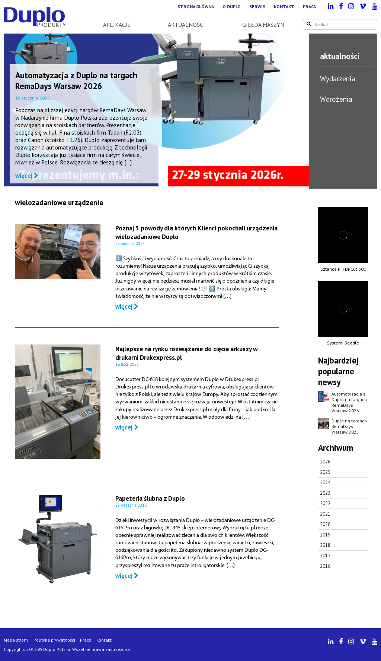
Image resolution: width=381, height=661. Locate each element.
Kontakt (284, 6)
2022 (325, 503)
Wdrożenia (336, 99)
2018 (325, 545)
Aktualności (186, 24)
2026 (325, 462)
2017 (325, 556)
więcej (26, 175)
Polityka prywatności (54, 640)
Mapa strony (16, 640)
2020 (325, 524)
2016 (325, 566)
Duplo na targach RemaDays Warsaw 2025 (349, 426)
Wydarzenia (337, 78)
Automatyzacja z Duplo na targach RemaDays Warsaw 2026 (76, 80)
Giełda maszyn (263, 24)
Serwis (257, 6)
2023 (325, 493)
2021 (325, 514)
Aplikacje (117, 24)
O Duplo (231, 6)
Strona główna (195, 6)
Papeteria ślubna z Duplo (150, 498)
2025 (325, 472)
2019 (325, 535)
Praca (309, 6)
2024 (325, 482)
